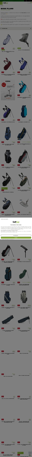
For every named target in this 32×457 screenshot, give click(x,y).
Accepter (16, 237)
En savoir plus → (16, 235)
